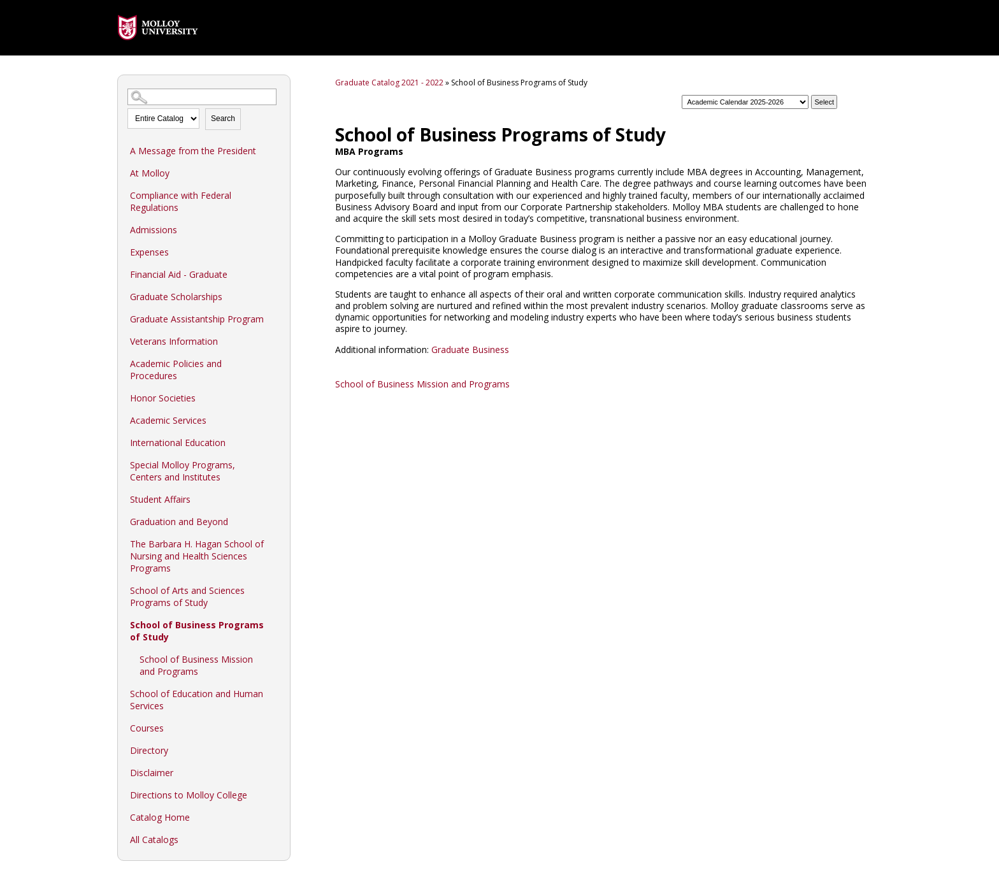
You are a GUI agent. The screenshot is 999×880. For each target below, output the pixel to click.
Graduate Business (470, 349)
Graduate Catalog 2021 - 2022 (389, 82)
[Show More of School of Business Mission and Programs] (274, 659)
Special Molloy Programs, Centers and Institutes (182, 471)
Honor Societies (163, 398)
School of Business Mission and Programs (196, 665)
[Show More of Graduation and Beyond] (274, 521)
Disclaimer (151, 773)
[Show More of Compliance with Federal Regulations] (274, 195)
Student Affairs (160, 499)
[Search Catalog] (202, 97)
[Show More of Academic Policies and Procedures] (274, 363)
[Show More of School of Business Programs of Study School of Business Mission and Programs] (274, 624)
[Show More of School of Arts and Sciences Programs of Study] (274, 590)
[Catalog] (745, 102)
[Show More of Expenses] (274, 251)
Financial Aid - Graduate (178, 274)
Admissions (153, 230)
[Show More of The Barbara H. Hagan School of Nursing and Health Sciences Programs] (274, 543)
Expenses (149, 252)
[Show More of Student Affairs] (274, 499)
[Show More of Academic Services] (274, 420)
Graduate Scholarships (176, 297)
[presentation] (158, 49)
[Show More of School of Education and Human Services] (274, 693)
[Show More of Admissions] (274, 229)
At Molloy (149, 173)
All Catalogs (154, 839)
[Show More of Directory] (274, 750)
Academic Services (168, 420)
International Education (178, 442)
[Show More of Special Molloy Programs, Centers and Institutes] (274, 464)
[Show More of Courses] (274, 727)
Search (223, 118)
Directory (149, 750)
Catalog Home (160, 817)
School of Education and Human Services (196, 700)
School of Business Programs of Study (197, 631)
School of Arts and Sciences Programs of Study (187, 596)
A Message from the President (193, 151)
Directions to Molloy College (188, 795)
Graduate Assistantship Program (197, 319)
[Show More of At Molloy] (274, 172)
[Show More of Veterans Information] (274, 341)
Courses (147, 728)
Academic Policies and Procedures (176, 369)
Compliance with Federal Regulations (180, 201)
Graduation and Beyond (179, 522)
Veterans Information (174, 341)
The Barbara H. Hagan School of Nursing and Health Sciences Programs (197, 556)
